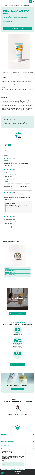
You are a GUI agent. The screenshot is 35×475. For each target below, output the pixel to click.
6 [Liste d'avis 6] (22, 226)
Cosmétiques (11, 5)
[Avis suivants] (26, 227)
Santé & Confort (5, 445)
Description (5, 72)
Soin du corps (16, 5)
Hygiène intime (4, 438)
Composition (16, 72)
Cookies (17, 473)
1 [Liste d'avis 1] (11, 226)
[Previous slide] (1, 411)
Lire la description (7, 21)
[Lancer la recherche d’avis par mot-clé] (31, 155)
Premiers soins (4, 448)
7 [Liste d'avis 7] (24, 226)
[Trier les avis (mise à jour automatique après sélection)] (18, 153)
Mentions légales (17, 471)
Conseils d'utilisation (28, 72)
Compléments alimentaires (7, 441)
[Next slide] (33, 261)
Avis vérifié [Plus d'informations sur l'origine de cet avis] (6, 160)
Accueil (6, 5)
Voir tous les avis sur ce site (18, 140)
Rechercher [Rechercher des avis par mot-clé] (17, 155)
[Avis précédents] (9, 227)
